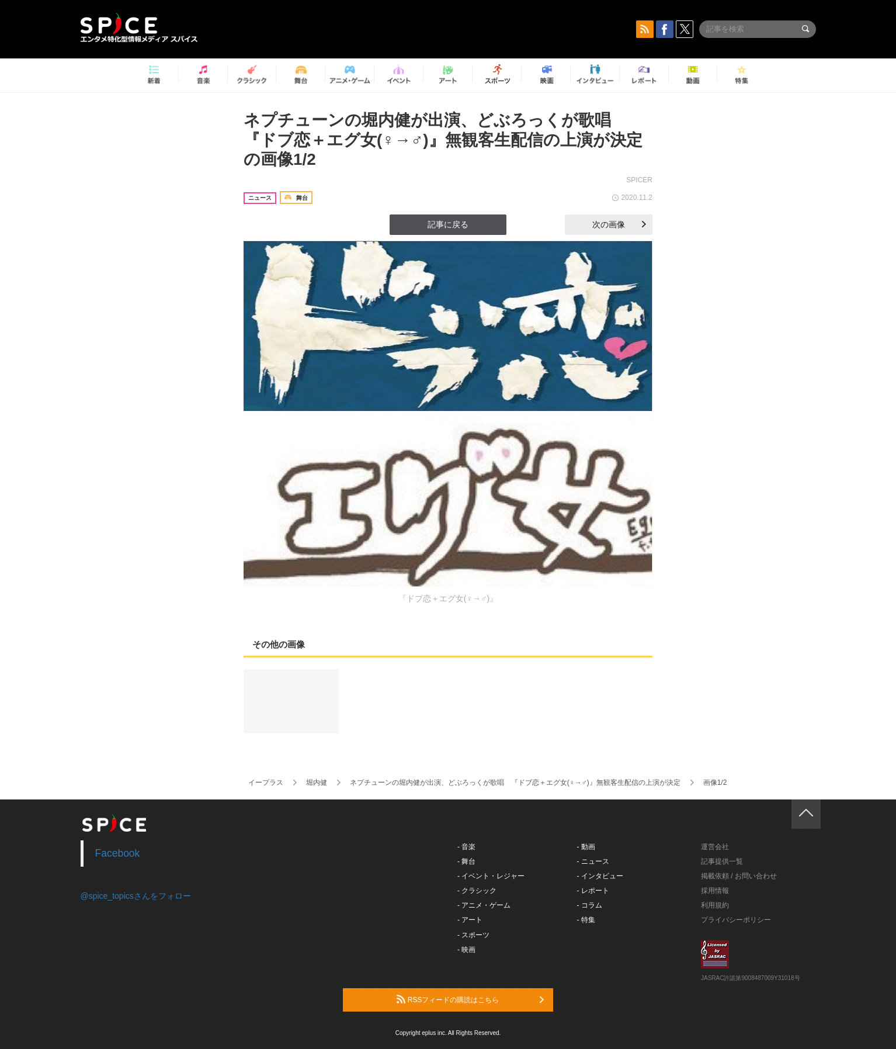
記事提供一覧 (722, 861)
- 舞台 (466, 861)
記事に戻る (448, 224)
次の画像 (619, 224)
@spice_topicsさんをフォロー (136, 896)
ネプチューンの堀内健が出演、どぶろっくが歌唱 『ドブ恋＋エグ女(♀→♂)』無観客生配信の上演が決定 (515, 782)
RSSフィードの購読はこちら (470, 999)
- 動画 (586, 847)
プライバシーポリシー (736, 920)
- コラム (589, 905)
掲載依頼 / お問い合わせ (739, 876)
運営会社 (715, 847)
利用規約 (715, 905)
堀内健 (316, 782)
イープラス (265, 782)
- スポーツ (473, 935)
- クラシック (476, 891)
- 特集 (586, 920)
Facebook (117, 853)
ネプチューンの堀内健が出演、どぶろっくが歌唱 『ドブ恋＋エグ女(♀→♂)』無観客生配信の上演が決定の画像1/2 (443, 139)
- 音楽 (466, 847)
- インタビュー (600, 876)
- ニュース (593, 861)
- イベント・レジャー (491, 876)
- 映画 (466, 950)
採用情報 (715, 891)
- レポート (593, 891)
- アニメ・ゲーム (483, 905)
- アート (469, 920)
